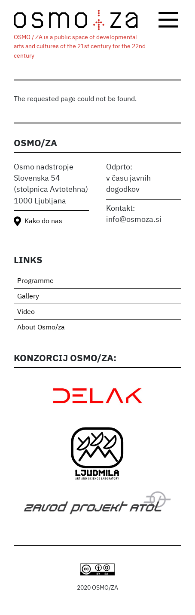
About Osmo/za (41, 327)
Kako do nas (43, 221)
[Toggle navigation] (168, 20)
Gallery (28, 296)
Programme (35, 281)
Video (26, 312)
